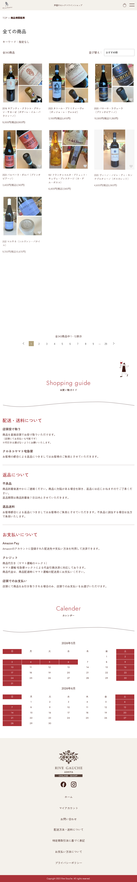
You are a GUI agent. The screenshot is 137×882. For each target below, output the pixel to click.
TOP (5, 17)
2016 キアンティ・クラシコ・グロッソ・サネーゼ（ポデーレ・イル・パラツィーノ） (22, 112)
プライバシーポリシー (68, 863)
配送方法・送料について (68, 829)
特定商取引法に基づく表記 (68, 840)
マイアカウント (68, 808)
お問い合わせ (68, 819)
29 (106, 344)
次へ (113, 343)
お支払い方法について (68, 852)
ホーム (69, 797)
